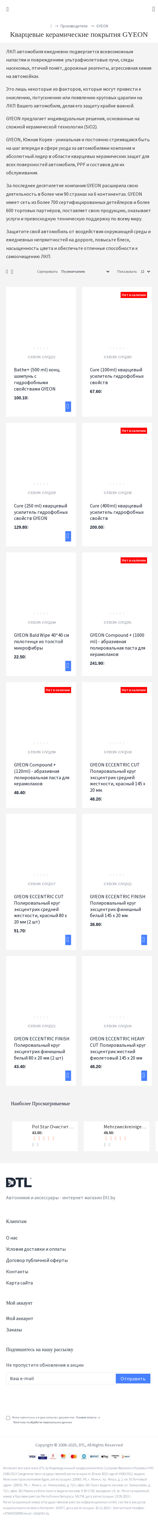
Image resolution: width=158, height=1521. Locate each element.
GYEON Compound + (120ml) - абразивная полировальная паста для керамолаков (41, 774)
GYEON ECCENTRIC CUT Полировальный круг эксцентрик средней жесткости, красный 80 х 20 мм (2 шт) (40, 909)
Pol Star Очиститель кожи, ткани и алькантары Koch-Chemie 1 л (53, 1126)
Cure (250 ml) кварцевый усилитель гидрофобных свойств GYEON (41, 512)
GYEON (34, 357)
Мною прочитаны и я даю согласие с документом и (53, 1420)
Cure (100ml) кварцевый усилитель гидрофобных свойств (117, 375)
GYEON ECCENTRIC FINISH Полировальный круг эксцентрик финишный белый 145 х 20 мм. (118, 905)
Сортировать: (47, 271)
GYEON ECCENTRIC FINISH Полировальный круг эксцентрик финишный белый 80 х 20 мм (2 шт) (42, 1048)
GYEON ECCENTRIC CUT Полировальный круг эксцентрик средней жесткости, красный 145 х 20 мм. (117, 777)
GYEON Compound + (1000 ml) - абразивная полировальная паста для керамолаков (117, 644)
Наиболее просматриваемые (40, 1103)
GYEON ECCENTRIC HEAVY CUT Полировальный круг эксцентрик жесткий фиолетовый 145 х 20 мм (118, 1048)
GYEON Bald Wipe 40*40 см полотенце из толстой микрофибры (41, 641)
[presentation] (52, 1398)
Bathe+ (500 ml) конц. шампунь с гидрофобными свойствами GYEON (37, 378)
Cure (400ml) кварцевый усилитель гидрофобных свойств (117, 512)
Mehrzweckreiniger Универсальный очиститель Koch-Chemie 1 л (125, 1126)
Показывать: (127, 271)
